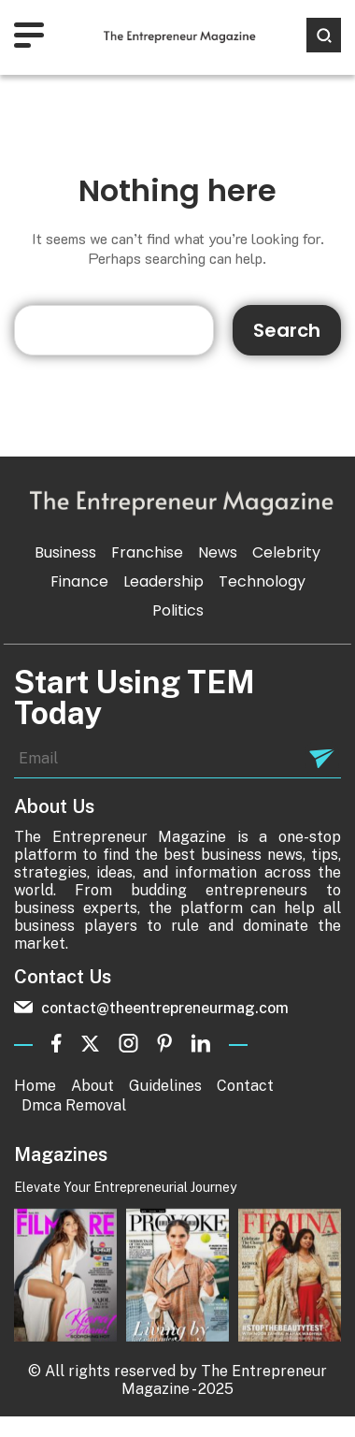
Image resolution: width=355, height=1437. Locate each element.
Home (35, 1086)
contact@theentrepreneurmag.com (151, 1008)
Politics (178, 610)
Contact (245, 1086)
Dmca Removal (73, 1105)
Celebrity (286, 552)
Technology (262, 581)
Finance (79, 581)
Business (65, 552)
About (92, 1086)
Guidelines (165, 1086)
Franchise (147, 552)
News (217, 552)
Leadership (163, 581)
